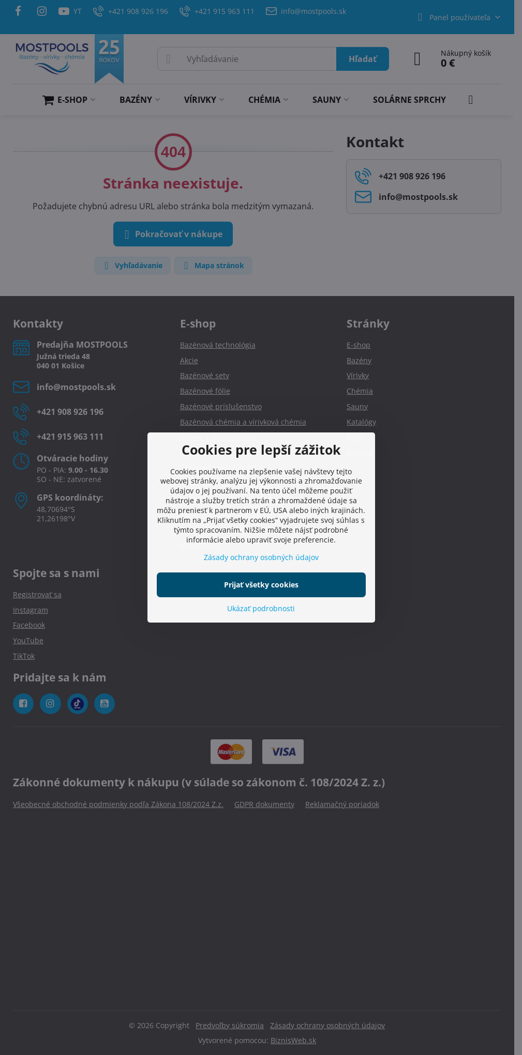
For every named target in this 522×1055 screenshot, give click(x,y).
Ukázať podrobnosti (261, 608)
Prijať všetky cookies (261, 584)
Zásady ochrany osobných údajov (261, 557)
